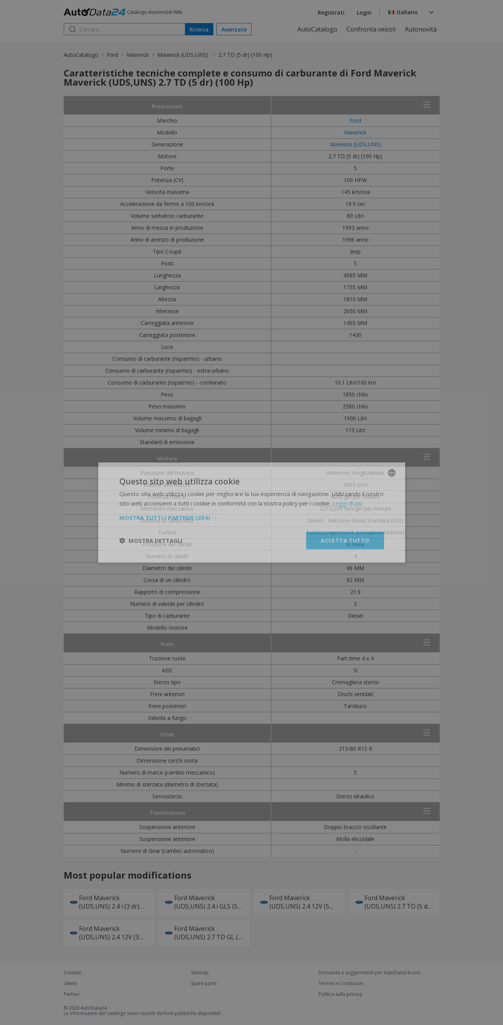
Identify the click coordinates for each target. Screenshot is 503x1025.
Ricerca (199, 29)
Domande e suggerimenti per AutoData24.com (369, 972)
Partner (72, 994)
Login (364, 12)
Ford (112, 54)
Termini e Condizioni (340, 983)
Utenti (70, 983)
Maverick (138, 54)
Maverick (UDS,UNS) (183, 54)
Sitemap (200, 972)
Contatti (72, 972)
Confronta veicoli (371, 29)
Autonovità (421, 29)
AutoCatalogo (317, 29)
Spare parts (203, 983)
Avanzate (234, 29)
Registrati (331, 12)
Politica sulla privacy (340, 994)
